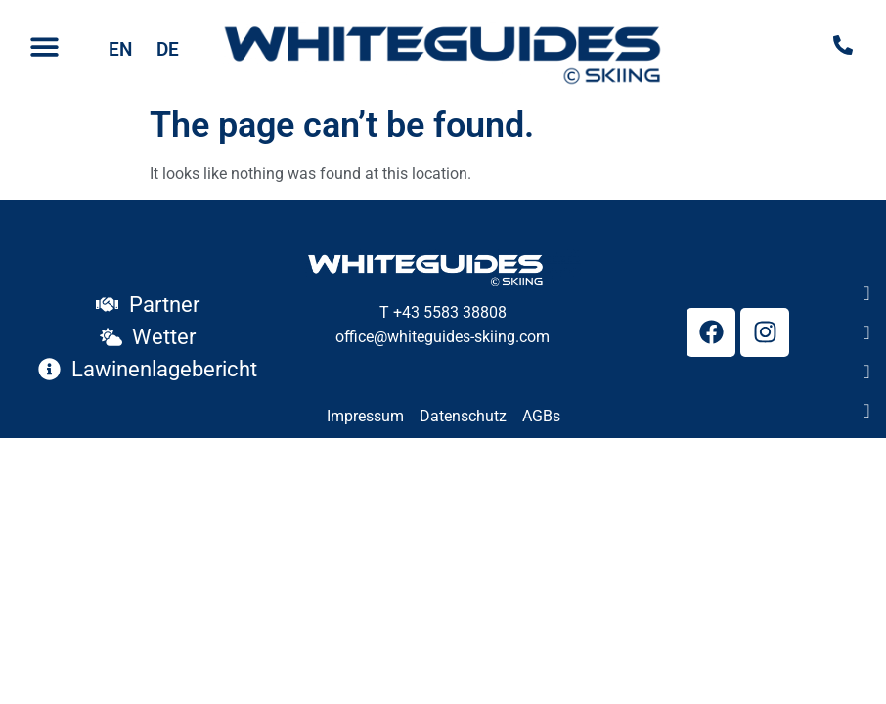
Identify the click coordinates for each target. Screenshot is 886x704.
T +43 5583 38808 (443, 312)
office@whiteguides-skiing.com (442, 337)
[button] (44, 47)
